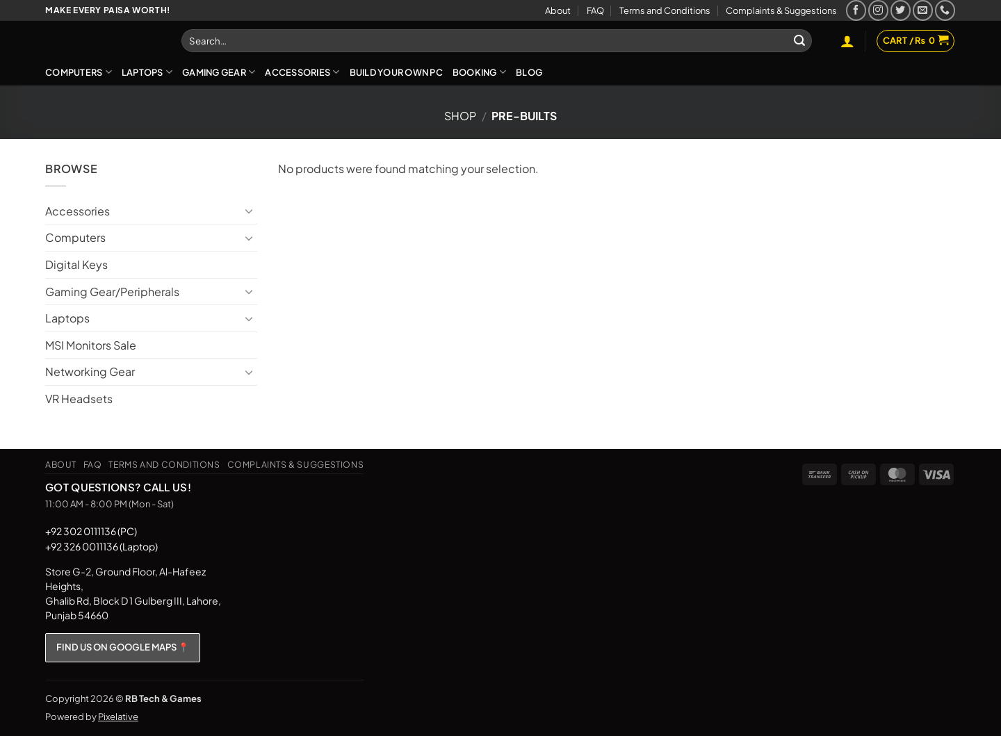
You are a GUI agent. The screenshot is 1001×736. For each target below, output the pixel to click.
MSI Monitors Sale (90, 345)
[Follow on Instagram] (878, 10)
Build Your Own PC (396, 72)
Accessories (302, 72)
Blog (529, 72)
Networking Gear (90, 371)
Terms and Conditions (664, 10)
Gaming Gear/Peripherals (112, 291)
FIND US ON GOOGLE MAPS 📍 (122, 647)
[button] (847, 41)
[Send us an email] (923, 10)
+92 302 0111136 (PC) (91, 531)
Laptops (147, 72)
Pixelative (118, 716)
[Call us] (945, 10)
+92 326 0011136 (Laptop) (101, 546)
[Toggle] (249, 210)
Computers (78, 72)
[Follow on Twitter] (900, 10)
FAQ (595, 10)
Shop (460, 115)
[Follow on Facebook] (856, 10)
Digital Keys (76, 264)
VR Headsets (79, 398)
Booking (479, 72)
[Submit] (799, 41)
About (558, 10)
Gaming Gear (218, 72)
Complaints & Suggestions (781, 10)
